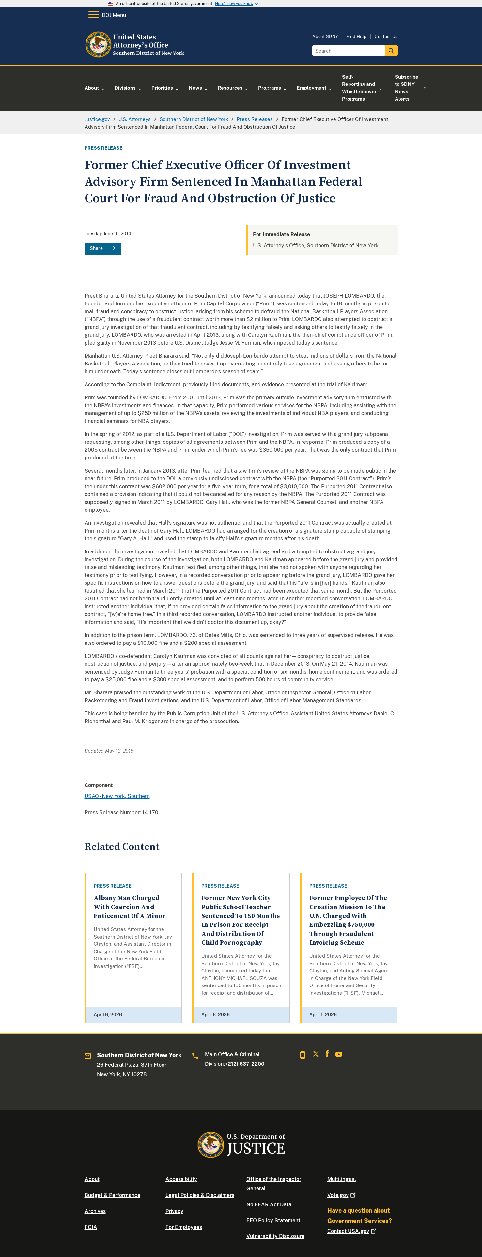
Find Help (356, 36)
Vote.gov (342, 1195)
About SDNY (325, 36)
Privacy (174, 1211)
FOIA (91, 1227)
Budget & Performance (112, 1195)
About (92, 1179)
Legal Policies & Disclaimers (199, 1195)
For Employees (183, 1227)
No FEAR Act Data (268, 1205)
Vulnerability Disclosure (275, 1236)
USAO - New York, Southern (117, 796)
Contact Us (386, 36)
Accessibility (181, 1179)
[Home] (138, 57)
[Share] (103, 249)
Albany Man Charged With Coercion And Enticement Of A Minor (130, 907)
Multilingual (341, 1179)
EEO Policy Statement (273, 1221)
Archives (95, 1211)
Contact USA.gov (352, 1231)
